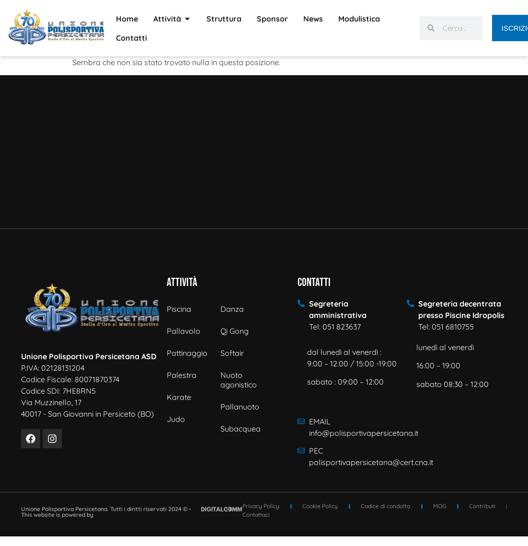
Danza (232, 309)
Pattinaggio (187, 353)
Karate (179, 397)
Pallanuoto (239, 406)
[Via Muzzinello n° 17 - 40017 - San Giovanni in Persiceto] (264, 152)
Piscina (179, 309)
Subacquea (240, 428)
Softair (232, 353)
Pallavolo (183, 331)
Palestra (181, 375)
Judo (176, 419)
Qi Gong (234, 331)
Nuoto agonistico (238, 379)
